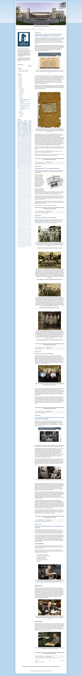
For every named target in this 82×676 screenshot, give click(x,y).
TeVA (44, 163)
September (21, 92)
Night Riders (19, 204)
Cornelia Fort (27, 151)
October (21, 91)
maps (26, 126)
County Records (20, 179)
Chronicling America (20, 178)
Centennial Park (21, 177)
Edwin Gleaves (29, 182)
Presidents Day (20, 208)
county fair (22, 236)
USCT (28, 224)
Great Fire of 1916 (28, 186)
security (45, 412)
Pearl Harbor (24, 206)
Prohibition (25, 160)
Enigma (22, 183)
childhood (23, 235)
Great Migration (20, 187)
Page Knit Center (22, 205)
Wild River (19, 230)
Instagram (23, 189)
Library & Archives (24, 157)
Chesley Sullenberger (28, 177)
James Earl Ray (23, 190)
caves (28, 234)
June (20, 96)
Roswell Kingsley (24, 211)
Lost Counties (20, 138)
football (29, 238)
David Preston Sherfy (21, 180)
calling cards (25, 234)
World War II (20, 132)
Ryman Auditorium (20, 161)
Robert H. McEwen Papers (26, 210)
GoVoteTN (24, 186)
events (21, 238)
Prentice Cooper (22, 207)
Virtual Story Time (29, 228)
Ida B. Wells (26, 188)
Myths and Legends (23, 200)
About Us (22, 29)
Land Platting (19, 157)
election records (25, 166)
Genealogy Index (22, 185)
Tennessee (23, 163)
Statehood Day (25, 127)
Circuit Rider (24, 178)
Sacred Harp (19, 212)
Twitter (20, 224)
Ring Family (28, 209)
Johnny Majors (26, 155)
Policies (42, 29)
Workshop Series (22, 121)
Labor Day (29, 156)
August (21, 94)
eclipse (28, 237)
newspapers (25, 132)
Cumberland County (24, 179)
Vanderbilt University (20, 228)
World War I (20, 124)
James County (19, 190)
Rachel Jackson (20, 209)
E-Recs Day (21, 182)
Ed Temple (25, 182)
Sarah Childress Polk (22, 213)
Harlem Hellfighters (24, 187)
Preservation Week (59, 529)
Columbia (30, 178)
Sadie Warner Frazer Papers (25, 212)
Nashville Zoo (19, 159)
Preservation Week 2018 (28, 207)
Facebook (24, 183)
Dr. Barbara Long (29, 181)
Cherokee (24, 177)
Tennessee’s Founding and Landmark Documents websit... (25, 100)
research (28, 140)
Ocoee (25, 204)
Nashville (23, 134)
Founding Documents (40, 163)
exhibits (24, 124)
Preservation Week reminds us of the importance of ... (25, 109)
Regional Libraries (24, 139)
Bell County (23, 149)
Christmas (19, 137)
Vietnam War (24, 228)
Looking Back (28, 133)
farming (23, 238)
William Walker (20, 231)
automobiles (29, 233)
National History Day (25, 138)
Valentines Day (29, 227)
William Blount (22, 230)
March (21, 112)
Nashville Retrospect (26, 201)
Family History (20, 127)
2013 (19, 116)
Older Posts (62, 660)
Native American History (25, 159)
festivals (25, 238)
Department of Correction (23, 181)
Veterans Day (29, 131)
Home (18, 29)
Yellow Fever (23, 232)
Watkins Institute (23, 229)
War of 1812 (20, 136)
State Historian (24, 162)
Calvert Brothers (28, 136)
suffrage (24, 128)
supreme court (21, 125)
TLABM (30, 135)
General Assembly (27, 185)
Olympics (19, 205)
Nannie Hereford (29, 200)
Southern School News (23, 214)
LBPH (19, 123)
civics (22, 166)
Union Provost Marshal (26, 165)
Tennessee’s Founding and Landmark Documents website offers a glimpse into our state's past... (48, 35)
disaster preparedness (23, 237)
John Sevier (22, 155)
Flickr (24, 184)
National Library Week (25, 202)
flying (27, 238)
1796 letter (57, 81)
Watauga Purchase (50, 80)
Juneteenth (29, 155)
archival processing (25, 233)
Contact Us (27, 29)
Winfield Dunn (24, 231)
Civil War (29, 123)
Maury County (22, 158)
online (44, 507)
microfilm (42, 657)
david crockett (26, 236)
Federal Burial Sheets (20, 184)
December (21, 88)
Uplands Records (20, 227)
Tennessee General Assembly (25, 164)
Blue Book (26, 149)
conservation (39, 657)
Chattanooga (26, 150)
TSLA (25, 125)
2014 (19, 87)
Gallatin (26, 184)
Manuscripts (19, 134)
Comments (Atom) (41, 662)
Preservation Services (47, 657)
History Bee (22, 188)
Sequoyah (26, 213)
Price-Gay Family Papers (25, 208)
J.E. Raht (30, 189)
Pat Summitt (27, 205)
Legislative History (28, 137)
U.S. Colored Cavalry (25, 224)
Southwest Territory (28, 214)
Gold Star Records (26, 153)
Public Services (29, 160)
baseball (19, 234)
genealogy (24, 123)
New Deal (23, 203)
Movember (19, 200)
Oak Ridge (22, 204)
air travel (29, 232)
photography (45, 521)
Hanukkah (30, 154)
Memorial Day (28, 134)
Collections (33, 29)
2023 (19, 75)
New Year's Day (27, 203)
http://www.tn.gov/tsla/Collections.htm (45, 628)
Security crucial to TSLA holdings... (44, 353)
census (20, 235)
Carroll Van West (23, 176)
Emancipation (19, 183)
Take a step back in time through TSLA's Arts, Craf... (24, 107)
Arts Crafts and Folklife (40, 521)
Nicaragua (30, 203)
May (20, 98)
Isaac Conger (27, 189)
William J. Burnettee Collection (27, 230)
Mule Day (30, 158)
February (21, 113)
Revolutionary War (24, 209)
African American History (24, 122)
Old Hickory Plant (29, 204)
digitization (24, 136)
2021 (19, 78)
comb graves (19, 236)
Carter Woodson (28, 176)
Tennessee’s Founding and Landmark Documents (48, 41)
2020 (19, 79)
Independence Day (23, 137)
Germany (22, 186)
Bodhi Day (29, 149)
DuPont (18, 182)
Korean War (26, 156)
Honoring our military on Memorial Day (45, 217)
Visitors (38, 29)
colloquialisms (29, 235)
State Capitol (27, 135)
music (22, 140)
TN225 (21, 163)
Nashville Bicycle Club (20, 201)
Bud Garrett (23, 175)
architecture (21, 233)
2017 (19, 83)
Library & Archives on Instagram (23, 71)
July (20, 95)
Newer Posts (37, 660)
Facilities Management (40, 412)
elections (30, 237)
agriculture (26, 232)
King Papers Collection (21, 156)
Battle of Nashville (24, 141)
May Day (27, 158)
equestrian (19, 238)
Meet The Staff (28, 124)
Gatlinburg (28, 184)
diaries (29, 236)
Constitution (23, 133)
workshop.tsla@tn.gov (42, 203)
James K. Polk (27, 190)
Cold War (27, 178)
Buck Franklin (19, 175)
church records (26, 235)
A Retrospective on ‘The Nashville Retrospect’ (47, 168)
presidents (25, 140)
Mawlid (25, 158)
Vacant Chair (25, 227)
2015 (19, 86)
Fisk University (26, 152)
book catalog (21, 234)
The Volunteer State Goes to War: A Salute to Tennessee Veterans (46, 222)
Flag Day (30, 152)
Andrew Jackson (21, 129)
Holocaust (19, 155)
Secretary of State (26, 161)
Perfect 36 (27, 206)
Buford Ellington (27, 175)
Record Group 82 (59, 448)
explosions (29, 166)
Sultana (28, 162)
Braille (18, 150)
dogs (26, 237)
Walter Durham (19, 229)
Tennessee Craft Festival (41, 421)
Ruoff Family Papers (28, 211)
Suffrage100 (29, 139)
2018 (19, 82)
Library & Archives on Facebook (23, 70)
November (21, 90)
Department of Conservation (22, 130)
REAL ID (30, 208)
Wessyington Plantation (28, 229)
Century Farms (22, 150)
